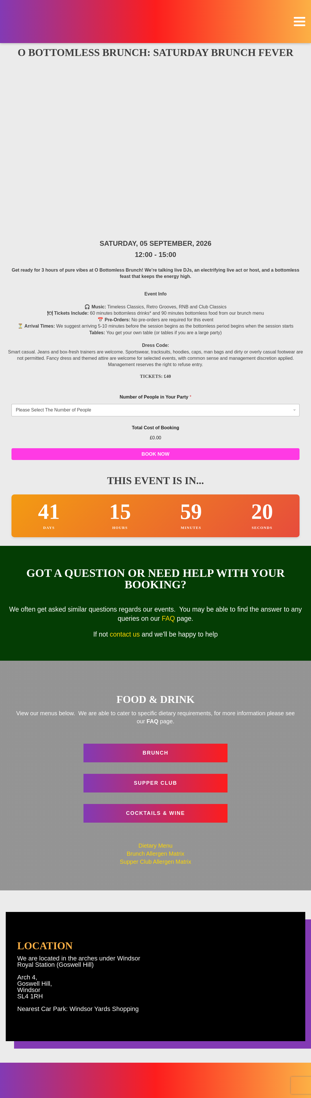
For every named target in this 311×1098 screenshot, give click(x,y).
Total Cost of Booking (155, 255)
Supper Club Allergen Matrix (155, 689)
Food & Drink (280, 1046)
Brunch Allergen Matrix (155, 681)
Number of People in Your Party (155, 224)
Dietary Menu (156, 673)
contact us (125, 462)
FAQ (168, 446)
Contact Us (127, 1069)
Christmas (283, 1038)
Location (285, 1054)
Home (287, 1022)
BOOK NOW (155, 282)
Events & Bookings (274, 1030)
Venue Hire (282, 1070)
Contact (286, 1078)
